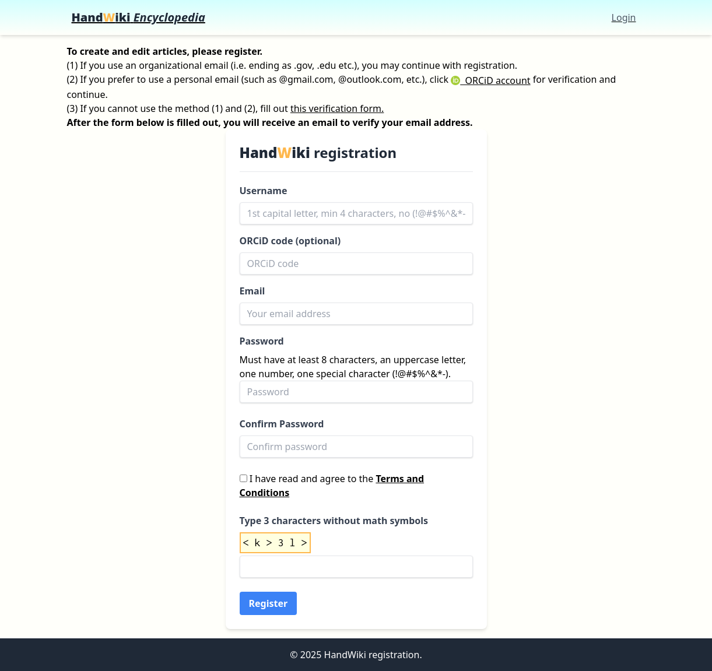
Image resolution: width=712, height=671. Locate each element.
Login (624, 17)
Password (262, 341)
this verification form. (337, 108)
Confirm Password (282, 423)
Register (268, 603)
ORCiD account (490, 80)
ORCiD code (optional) (290, 240)
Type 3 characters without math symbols (334, 520)
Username (263, 190)
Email (252, 290)
